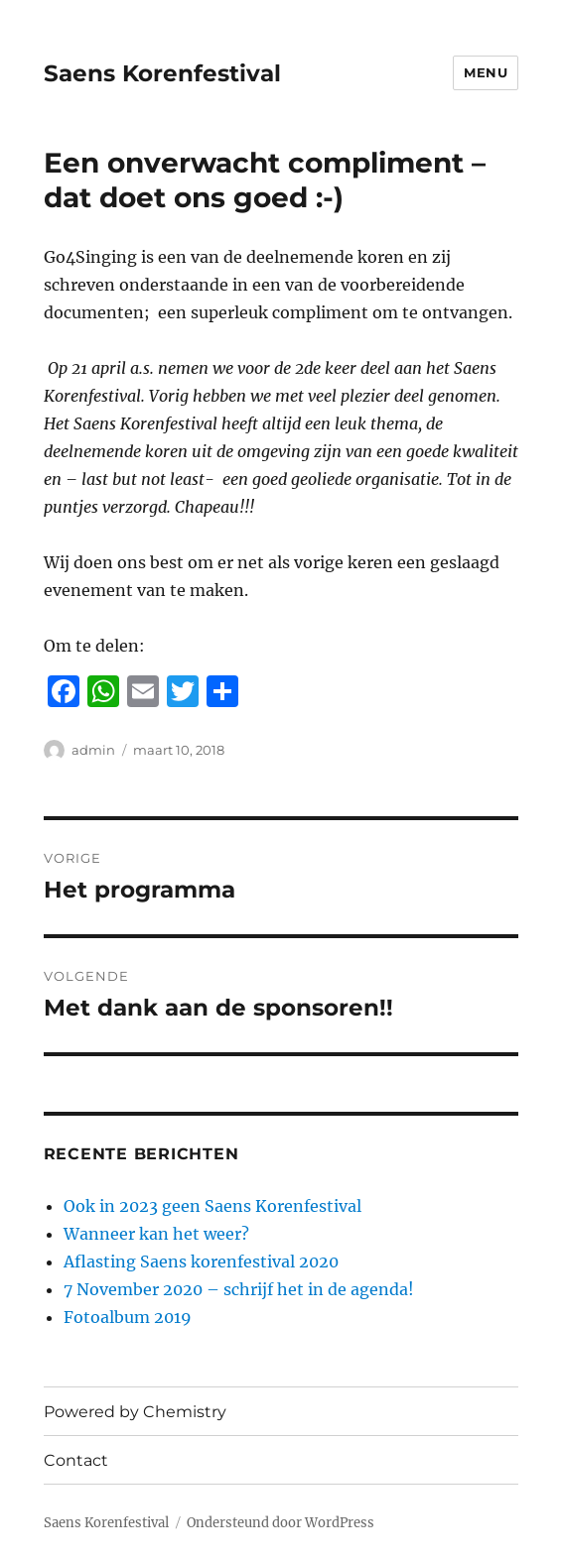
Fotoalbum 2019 (128, 1317)
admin (93, 750)
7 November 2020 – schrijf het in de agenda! (239, 1289)
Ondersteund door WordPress (280, 1522)
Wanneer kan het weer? (156, 1234)
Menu (485, 72)
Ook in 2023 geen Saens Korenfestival (212, 1206)
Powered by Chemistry (135, 1411)
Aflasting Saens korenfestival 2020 (201, 1261)
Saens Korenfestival (162, 73)
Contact (76, 1460)
